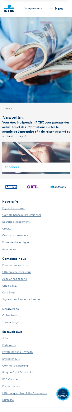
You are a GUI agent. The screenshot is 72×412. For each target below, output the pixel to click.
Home (8, 108)
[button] (56, 8)
